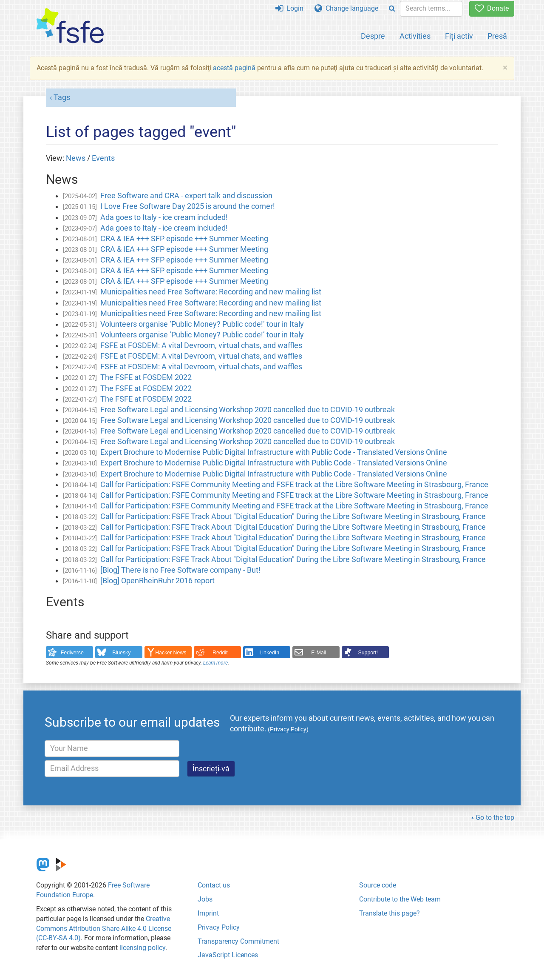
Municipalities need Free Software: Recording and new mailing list (210, 292)
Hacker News (170, 653)
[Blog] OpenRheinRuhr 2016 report (157, 580)
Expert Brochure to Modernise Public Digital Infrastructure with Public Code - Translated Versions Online (273, 452)
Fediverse (72, 653)
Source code (377, 885)
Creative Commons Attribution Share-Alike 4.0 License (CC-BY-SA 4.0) (103, 928)
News (75, 158)
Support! (368, 653)
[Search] (392, 8)
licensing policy (142, 948)
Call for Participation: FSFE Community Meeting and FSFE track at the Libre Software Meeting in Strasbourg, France (294, 484)
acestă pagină (234, 68)
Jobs (205, 899)
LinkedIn (270, 653)
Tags (62, 97)
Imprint (208, 913)
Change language (346, 8)
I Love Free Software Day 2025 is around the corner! (187, 206)
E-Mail (318, 653)
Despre (373, 35)
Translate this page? (389, 913)
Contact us (214, 885)
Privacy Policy (219, 927)
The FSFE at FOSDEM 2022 (146, 377)
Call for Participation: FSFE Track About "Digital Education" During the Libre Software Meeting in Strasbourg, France (293, 516)
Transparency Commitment (238, 941)
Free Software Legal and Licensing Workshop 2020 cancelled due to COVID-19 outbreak (247, 409)
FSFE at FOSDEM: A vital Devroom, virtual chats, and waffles (201, 345)
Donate (492, 8)
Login (289, 8)
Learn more (215, 663)
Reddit (220, 653)
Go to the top (495, 817)
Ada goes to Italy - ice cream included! (164, 217)
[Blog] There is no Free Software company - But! (180, 570)
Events (103, 158)
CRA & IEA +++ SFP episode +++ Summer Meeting (184, 238)
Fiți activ (459, 35)
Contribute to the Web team (400, 899)
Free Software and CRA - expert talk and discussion (186, 195)
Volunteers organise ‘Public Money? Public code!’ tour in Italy (202, 324)
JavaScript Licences (228, 955)
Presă (497, 35)
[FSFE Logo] (70, 26)
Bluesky (121, 653)
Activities (415, 35)
